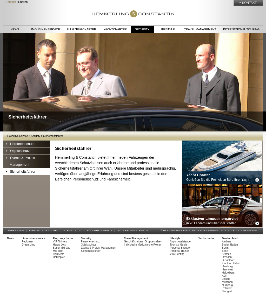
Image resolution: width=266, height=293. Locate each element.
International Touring (241, 29)
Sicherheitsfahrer (53, 136)
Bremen (226, 254)
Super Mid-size (61, 247)
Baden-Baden (230, 244)
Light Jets (58, 254)
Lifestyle (167, 29)
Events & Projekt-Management (23, 161)
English (23, 1)
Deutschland (229, 238)
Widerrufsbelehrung (135, 230)
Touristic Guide (178, 244)
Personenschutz (22, 144)
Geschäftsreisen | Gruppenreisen (143, 241)
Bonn (225, 250)
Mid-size (58, 250)
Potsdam (227, 288)
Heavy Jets (59, 244)
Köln (224, 275)
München (227, 282)
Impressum (17, 230)
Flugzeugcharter (81, 29)
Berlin (225, 247)
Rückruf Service (100, 230)
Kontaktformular (44, 230)
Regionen (27, 241)
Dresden (227, 257)
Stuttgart (227, 291)
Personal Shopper (180, 247)
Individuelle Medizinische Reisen (143, 244)
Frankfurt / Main (231, 263)
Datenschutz (72, 230)
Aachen (226, 241)
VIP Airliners (60, 241)
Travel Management (200, 29)
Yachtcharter (115, 29)
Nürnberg (227, 285)
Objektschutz (20, 151)
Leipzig (226, 278)
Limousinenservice (45, 29)
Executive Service (17, 136)
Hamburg (227, 266)
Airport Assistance (180, 241)
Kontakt (249, 3)
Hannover (227, 269)
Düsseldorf (228, 260)
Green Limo (28, 244)
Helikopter (59, 257)
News (15, 29)
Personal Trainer (179, 250)
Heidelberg (228, 272)
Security (142, 29)
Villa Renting (177, 254)
